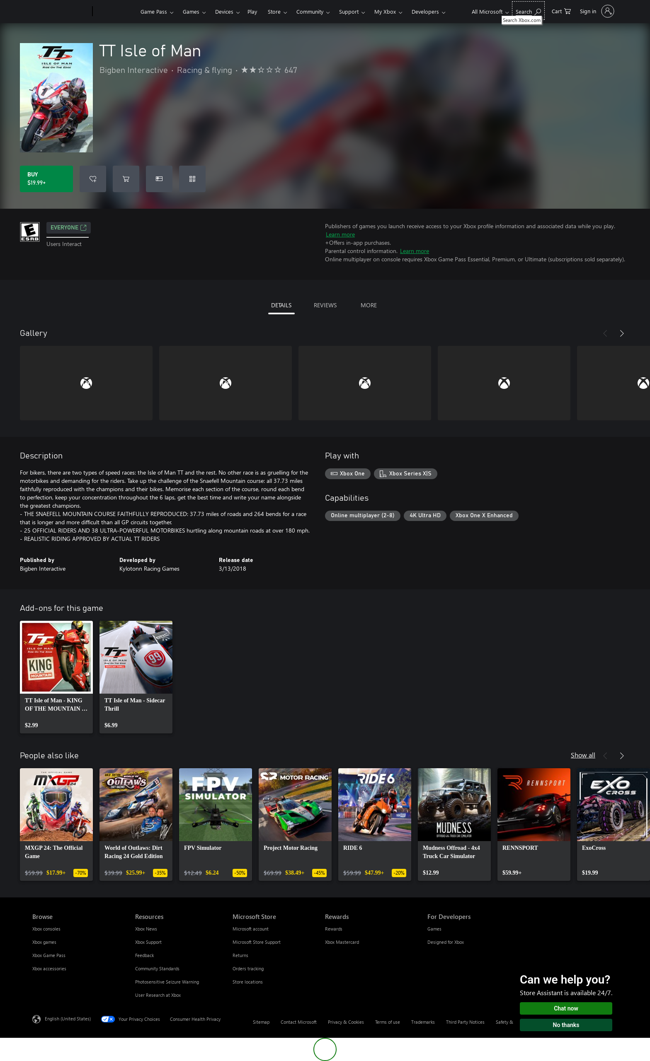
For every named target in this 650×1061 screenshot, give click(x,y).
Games (191, 11)
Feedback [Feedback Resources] (144, 955)
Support (349, 11)
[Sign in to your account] (596, 11)
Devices (224, 11)
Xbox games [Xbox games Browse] (44, 942)
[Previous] (605, 333)
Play (252, 11)
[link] (56, 677)
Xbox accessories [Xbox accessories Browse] (49, 968)
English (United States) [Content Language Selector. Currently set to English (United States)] (68, 1018)
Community (309, 11)
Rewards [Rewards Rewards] (333, 928)
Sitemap (261, 1022)
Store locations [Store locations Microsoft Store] (248, 981)
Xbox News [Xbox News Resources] (146, 928)
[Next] (622, 333)
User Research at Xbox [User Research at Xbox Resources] (158, 995)
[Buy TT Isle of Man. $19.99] (46, 179)
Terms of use (387, 1022)
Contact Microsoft (299, 1022)
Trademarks (423, 1022)
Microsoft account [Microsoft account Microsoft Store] (251, 928)
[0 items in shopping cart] (561, 10)
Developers (425, 11)
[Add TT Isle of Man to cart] (126, 179)
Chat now (566, 1008)
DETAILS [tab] (281, 305)
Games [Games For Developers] (434, 928)
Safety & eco (508, 1022)
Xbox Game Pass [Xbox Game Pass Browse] (48, 955)
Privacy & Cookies (346, 1022)
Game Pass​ (154, 11)
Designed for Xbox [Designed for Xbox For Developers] (445, 942)
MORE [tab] (369, 305)
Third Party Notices (465, 1022)
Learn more (340, 234)
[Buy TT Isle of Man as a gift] (159, 179)
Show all (583, 754)
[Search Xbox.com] (528, 10)
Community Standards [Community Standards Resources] (157, 968)
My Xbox (385, 11)
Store (274, 11)
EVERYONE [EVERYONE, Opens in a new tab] (69, 227)
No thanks (566, 1025)
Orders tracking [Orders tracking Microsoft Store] (248, 968)
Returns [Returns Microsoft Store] (240, 955)
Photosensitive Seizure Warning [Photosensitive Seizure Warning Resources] (167, 981)
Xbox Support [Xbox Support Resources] (148, 942)
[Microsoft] (60, 11)
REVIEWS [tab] (325, 305)
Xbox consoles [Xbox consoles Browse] (46, 928)
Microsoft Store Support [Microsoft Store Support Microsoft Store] (257, 942)
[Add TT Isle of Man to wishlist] (93, 179)
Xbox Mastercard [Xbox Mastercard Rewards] (342, 942)
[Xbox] (115, 11)
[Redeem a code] (192, 179)
